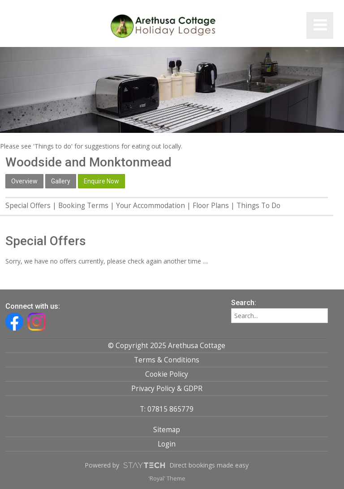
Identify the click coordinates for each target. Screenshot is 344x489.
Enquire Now (101, 181)
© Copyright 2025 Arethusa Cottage (166, 345)
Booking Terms (83, 205)
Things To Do (258, 205)
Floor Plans (211, 205)
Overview (24, 181)
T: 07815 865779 (167, 409)
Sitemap (166, 429)
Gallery (60, 181)
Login (167, 444)
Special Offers (28, 205)
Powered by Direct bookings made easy (167, 465)
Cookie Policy (166, 374)
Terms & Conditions (166, 360)
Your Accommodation (150, 205)
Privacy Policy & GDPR (166, 388)
